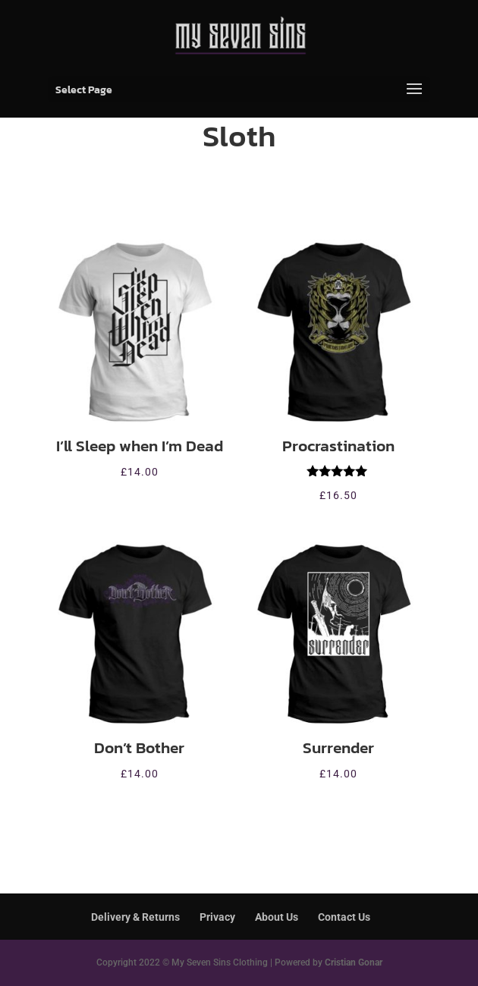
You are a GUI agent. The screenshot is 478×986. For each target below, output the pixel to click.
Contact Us (344, 917)
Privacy (217, 917)
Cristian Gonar (353, 962)
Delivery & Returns (135, 917)
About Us (276, 917)
